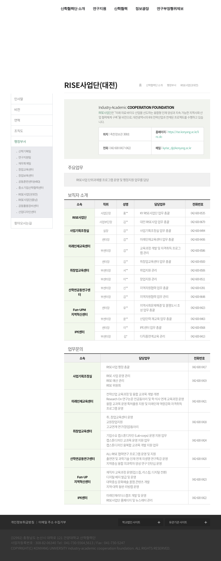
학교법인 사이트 (131, 522)
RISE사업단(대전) (27, 194)
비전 (17, 109)
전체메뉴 (195, 9)
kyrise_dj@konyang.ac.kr (177, 148)
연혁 (17, 120)
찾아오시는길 (23, 223)
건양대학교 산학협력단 (31, 9)
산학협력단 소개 (154, 85)
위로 (215, 514)
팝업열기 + (212, 9)
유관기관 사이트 (178, 522)
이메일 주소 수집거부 (52, 522)
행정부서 (20, 141)
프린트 (206, 85)
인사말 (18, 98)
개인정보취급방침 (22, 522)
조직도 (18, 130)
